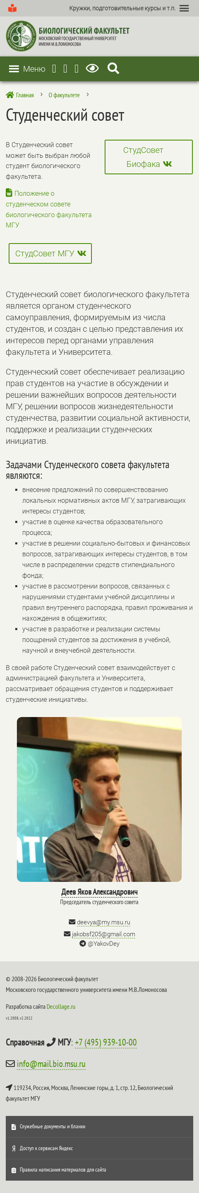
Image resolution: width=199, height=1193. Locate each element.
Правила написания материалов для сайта (63, 1169)
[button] (122, 8)
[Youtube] (65, 68)
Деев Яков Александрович (99, 891)
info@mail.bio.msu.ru (51, 1063)
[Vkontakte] (77, 68)
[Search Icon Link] (113, 68)
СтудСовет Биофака (143, 157)
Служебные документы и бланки (52, 1126)
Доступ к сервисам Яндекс (46, 1148)
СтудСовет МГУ (45, 253)
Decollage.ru (61, 1006)
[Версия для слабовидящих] (94, 68)
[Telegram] (54, 68)
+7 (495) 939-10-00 (106, 1042)
